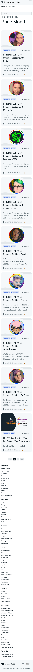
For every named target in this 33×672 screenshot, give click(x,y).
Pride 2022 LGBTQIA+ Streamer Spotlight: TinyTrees (16, 393)
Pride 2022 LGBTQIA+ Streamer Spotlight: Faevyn (15, 298)
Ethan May (17, 450)
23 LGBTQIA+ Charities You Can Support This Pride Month (16, 439)
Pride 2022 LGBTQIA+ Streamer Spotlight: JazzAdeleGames (12, 346)
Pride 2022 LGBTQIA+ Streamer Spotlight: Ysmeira (15, 252)
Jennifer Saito (18, 268)
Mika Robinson (18, 75)
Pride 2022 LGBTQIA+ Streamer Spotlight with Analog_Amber (13, 205)
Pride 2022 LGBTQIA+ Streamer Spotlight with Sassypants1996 (13, 156)
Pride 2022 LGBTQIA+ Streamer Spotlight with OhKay (13, 58)
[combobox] (16, 13)
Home (3, 6)
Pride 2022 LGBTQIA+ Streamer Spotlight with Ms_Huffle (13, 107)
